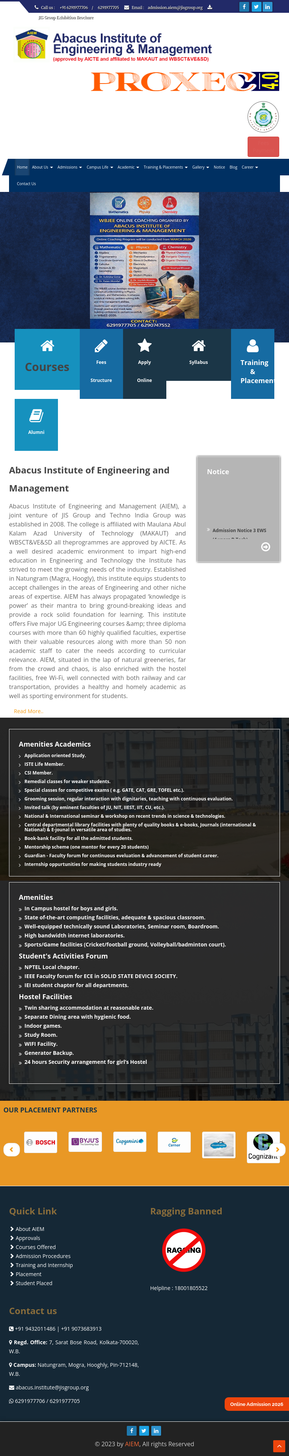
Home (22, 167)
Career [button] (250, 167)
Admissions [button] (70, 167)
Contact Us (26, 183)
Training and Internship (41, 1265)
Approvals (24, 1237)
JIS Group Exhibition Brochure (65, 17)
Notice (219, 167)
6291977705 (108, 7)
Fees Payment (263, 146)
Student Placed (30, 1283)
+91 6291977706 (73, 7)
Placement (25, 1274)
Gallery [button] (200, 167)
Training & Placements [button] (166, 167)
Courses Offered (32, 1247)
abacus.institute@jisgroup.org (52, 1387)
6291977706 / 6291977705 (47, 1400)
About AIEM (26, 1228)
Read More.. (28, 711)
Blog (233, 167)
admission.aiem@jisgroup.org (176, 7)
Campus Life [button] (100, 167)
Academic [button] (129, 167)
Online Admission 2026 (256, 1404)
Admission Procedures (40, 1256)
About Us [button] (42, 167)
